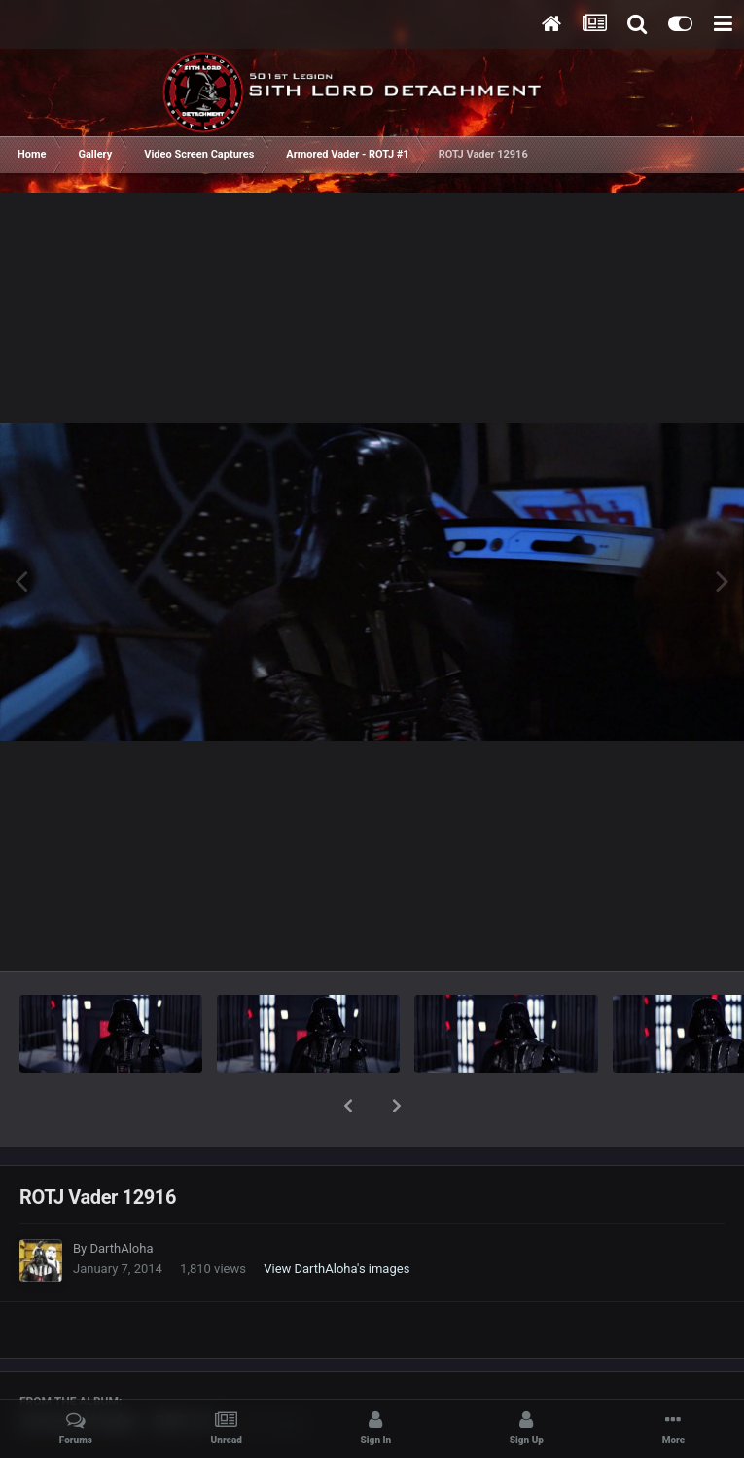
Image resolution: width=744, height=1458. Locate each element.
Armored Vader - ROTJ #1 (120, 1371)
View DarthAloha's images (336, 1218)
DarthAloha (121, 1197)
